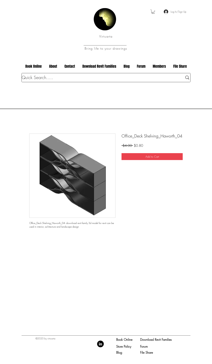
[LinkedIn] (100, 344)
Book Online (124, 339)
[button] (153, 11)
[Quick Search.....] (100, 77)
